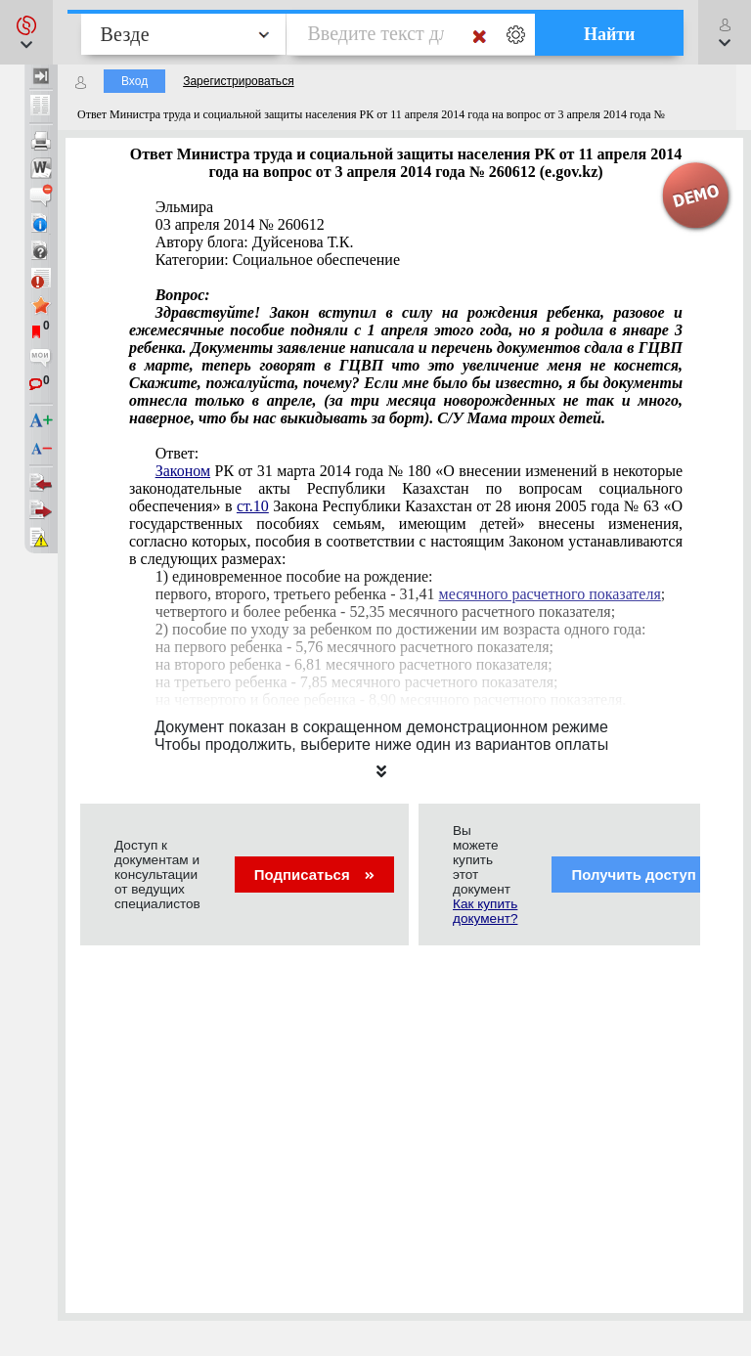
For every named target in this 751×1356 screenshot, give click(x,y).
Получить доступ (646, 874)
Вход (134, 81)
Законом (182, 470)
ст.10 (253, 506)
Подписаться (314, 874)
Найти (610, 34)
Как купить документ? (485, 911)
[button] (26, 32)
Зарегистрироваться (238, 81)
